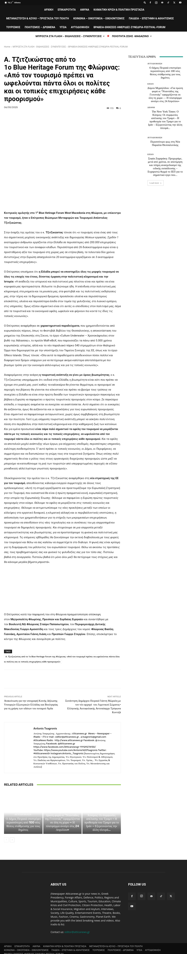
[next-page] (12, 830)
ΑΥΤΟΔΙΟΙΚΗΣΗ (80, 27)
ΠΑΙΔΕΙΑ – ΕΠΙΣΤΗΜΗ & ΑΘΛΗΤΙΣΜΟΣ (151, 18)
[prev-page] (6, 830)
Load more (156, 183)
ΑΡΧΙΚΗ (48, 9)
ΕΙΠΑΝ (62, 803)
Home (7, 46)
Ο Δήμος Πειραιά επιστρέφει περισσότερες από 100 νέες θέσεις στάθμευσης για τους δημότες (23, 815)
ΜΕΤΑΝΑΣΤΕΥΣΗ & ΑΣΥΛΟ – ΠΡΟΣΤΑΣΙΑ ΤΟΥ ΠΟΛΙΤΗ (37, 18)
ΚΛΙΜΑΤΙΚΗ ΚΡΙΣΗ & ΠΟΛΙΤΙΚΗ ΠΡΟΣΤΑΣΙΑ (119, 9)
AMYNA (84, 9)
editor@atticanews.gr (77, 922)
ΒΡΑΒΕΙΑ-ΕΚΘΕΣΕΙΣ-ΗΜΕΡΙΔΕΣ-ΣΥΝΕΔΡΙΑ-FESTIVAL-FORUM (129, 27)
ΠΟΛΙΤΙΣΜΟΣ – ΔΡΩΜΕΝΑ (40, 27)
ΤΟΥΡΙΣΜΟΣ (13, 27)
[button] (145, 2)
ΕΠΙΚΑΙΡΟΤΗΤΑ (67, 9)
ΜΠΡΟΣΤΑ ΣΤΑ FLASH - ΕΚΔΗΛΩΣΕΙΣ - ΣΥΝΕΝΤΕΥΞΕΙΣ (39, 46)
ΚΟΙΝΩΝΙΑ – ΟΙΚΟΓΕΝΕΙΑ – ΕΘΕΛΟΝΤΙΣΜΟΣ (98, 18)
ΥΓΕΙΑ (63, 27)
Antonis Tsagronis (45, 716)
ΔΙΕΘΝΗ (101, 800)
